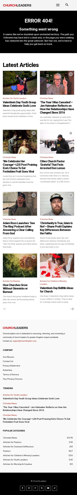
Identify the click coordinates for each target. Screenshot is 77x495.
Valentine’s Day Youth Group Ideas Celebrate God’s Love (19, 104)
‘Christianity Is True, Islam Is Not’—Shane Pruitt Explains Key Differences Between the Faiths (56, 228)
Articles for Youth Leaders (14, 98)
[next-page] (72, 309)
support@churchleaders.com (24, 341)
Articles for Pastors (11, 281)
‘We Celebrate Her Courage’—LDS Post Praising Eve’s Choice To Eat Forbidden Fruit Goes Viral (20, 166)
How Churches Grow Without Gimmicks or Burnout (15, 288)
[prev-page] (5, 309)
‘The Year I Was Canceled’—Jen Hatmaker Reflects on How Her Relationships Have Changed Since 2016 (57, 107)
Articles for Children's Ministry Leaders (53, 282)
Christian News (46, 98)
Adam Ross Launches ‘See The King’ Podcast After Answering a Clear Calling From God (19, 228)
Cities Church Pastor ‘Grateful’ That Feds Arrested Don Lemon (52, 165)
